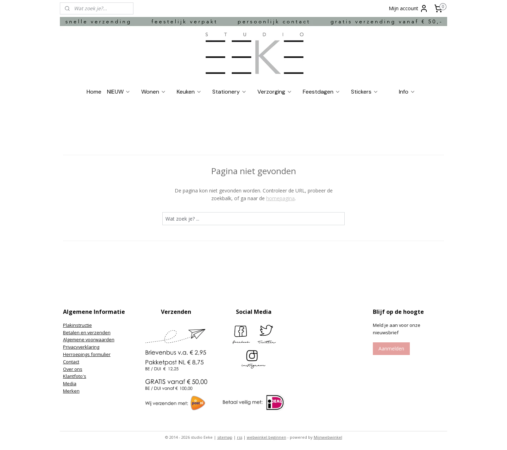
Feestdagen (321, 91)
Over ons (72, 369)
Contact (71, 362)
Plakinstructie (77, 325)
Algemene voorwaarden (88, 339)
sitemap (224, 437)
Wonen (153, 91)
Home (94, 91)
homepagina (280, 198)
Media (69, 383)
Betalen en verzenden (87, 332)
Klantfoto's (74, 376)
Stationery (229, 91)
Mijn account (408, 8)
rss (239, 437)
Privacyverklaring (81, 347)
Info (407, 91)
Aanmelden (391, 348)
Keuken (189, 91)
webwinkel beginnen (266, 437)
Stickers (364, 91)
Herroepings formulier (87, 354)
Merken (71, 391)
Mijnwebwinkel (328, 437)
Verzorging (274, 91)
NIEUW (119, 91)
